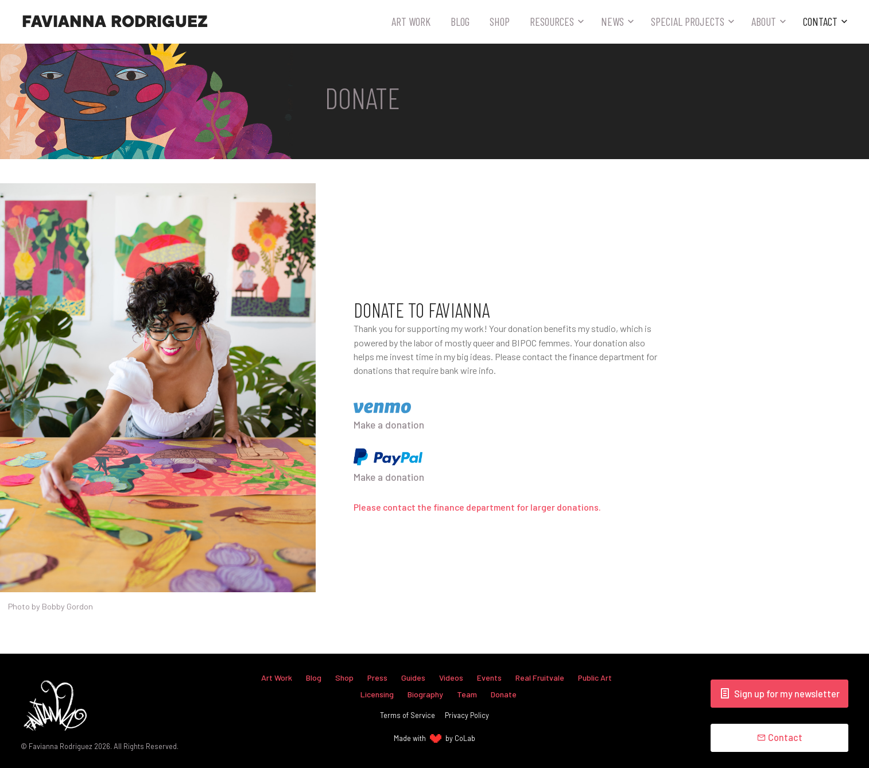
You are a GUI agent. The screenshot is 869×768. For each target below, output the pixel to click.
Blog (460, 21)
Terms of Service (407, 715)
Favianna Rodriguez (115, 22)
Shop (500, 21)
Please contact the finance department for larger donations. (479, 507)
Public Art (596, 677)
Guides (413, 677)
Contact (820, 21)
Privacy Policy (467, 715)
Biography (425, 693)
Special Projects (687, 21)
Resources (552, 21)
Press (377, 677)
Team (467, 693)
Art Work (410, 21)
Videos (451, 677)
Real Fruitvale (540, 677)
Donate (504, 693)
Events (490, 677)
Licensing (377, 693)
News (612, 21)
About (763, 21)
